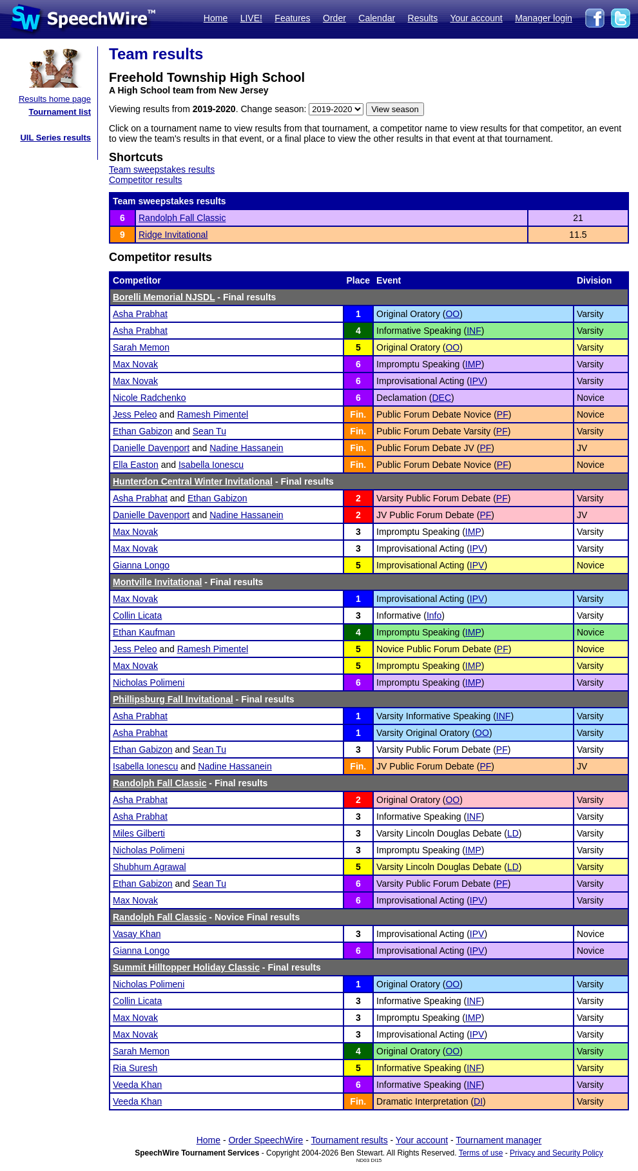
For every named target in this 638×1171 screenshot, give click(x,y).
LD (513, 833)
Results (423, 18)
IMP (473, 364)
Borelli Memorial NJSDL (164, 297)
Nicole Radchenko (149, 397)
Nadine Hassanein (246, 448)
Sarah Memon (141, 347)
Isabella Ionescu (211, 465)
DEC (441, 397)
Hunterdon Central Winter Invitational (193, 481)
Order (334, 18)
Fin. (358, 414)
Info (434, 615)
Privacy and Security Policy (556, 1152)
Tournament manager (498, 1140)
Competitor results (145, 180)
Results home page (55, 99)
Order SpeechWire (265, 1140)
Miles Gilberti (139, 833)
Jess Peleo (135, 414)
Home (215, 18)
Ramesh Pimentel (213, 414)
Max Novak (135, 364)
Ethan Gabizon (143, 431)
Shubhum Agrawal (149, 867)
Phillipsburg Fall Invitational (173, 699)
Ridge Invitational (173, 234)
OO (452, 314)
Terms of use (481, 1152)
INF (474, 330)
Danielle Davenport (151, 448)
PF (502, 414)
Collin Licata (137, 615)
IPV (477, 381)
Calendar (376, 18)
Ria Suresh (135, 1068)
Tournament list (59, 112)
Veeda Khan (137, 1084)
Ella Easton (136, 465)
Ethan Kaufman (144, 632)
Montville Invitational (157, 582)
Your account (476, 18)
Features (292, 18)
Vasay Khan (136, 934)
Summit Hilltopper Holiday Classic (186, 967)
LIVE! (251, 18)
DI (478, 1101)
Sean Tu (209, 431)
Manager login (543, 18)
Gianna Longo (141, 565)
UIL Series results (55, 137)
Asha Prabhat (140, 314)
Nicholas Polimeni (148, 682)
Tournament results (349, 1140)
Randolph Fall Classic (182, 218)
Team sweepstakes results (162, 169)
